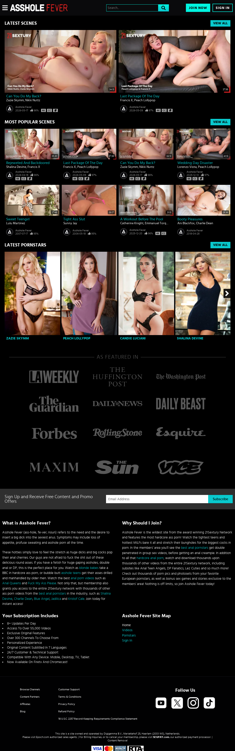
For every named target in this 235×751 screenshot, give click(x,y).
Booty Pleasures (190, 219)
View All (220, 23)
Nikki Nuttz (32, 100)
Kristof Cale (76, 599)
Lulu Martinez (15, 223)
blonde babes (88, 568)
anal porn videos (82, 578)
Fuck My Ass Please (42, 583)
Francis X (126, 100)
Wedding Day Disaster (195, 163)
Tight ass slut (74, 219)
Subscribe (220, 499)
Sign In (222, 8)
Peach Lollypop (144, 100)
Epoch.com (42, 737)
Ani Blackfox (186, 223)
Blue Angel (42, 599)
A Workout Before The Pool (141, 219)
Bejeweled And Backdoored (28, 163)
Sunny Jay (70, 223)
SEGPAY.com (161, 737)
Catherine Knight (131, 223)
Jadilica (56, 599)
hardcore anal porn (150, 558)
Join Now (198, 8)
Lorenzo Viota (187, 167)
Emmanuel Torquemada (161, 223)
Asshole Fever (23, 107)
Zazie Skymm (15, 100)
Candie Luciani (133, 338)
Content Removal (118, 740)
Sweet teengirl (18, 219)
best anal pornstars (52, 593)
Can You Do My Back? (23, 96)
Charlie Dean (204, 223)
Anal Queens (11, 583)
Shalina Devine (16, 167)
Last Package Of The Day (139, 96)
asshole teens (71, 573)
